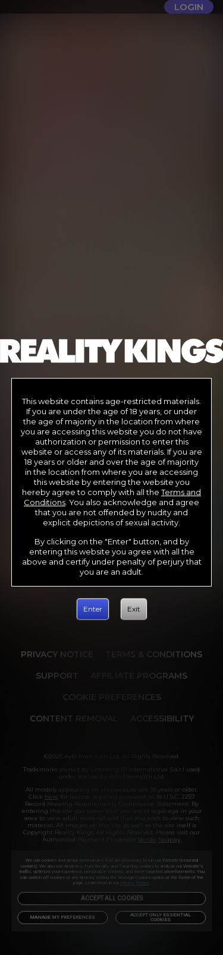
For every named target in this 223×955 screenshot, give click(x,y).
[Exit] (134, 609)
